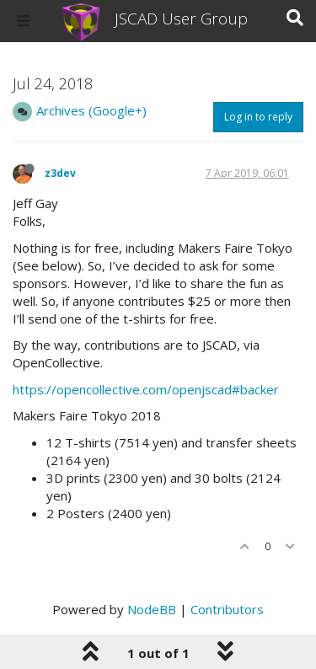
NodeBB (151, 609)
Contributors (227, 609)
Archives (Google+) (91, 110)
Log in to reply (258, 117)
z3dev (60, 173)
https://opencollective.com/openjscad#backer (146, 389)
